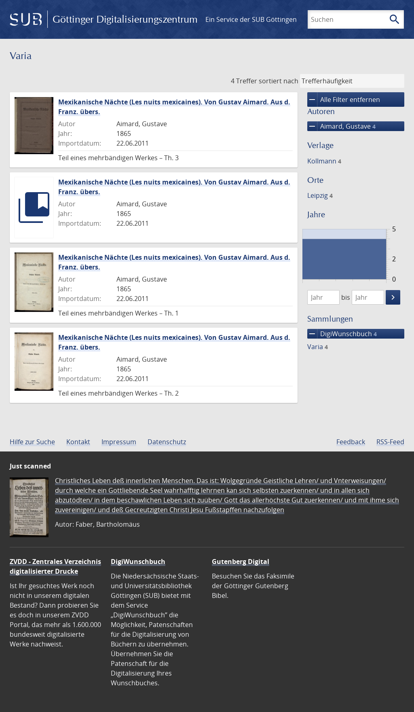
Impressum (118, 441)
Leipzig (320, 195)
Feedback (350, 441)
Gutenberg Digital (240, 561)
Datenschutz (167, 441)
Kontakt (78, 441)
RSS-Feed (390, 441)
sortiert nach (278, 80)
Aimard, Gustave (341, 126)
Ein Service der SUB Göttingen (251, 19)
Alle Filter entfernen (343, 99)
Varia (317, 346)
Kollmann (324, 161)
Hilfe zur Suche (32, 441)
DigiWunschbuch (342, 334)
